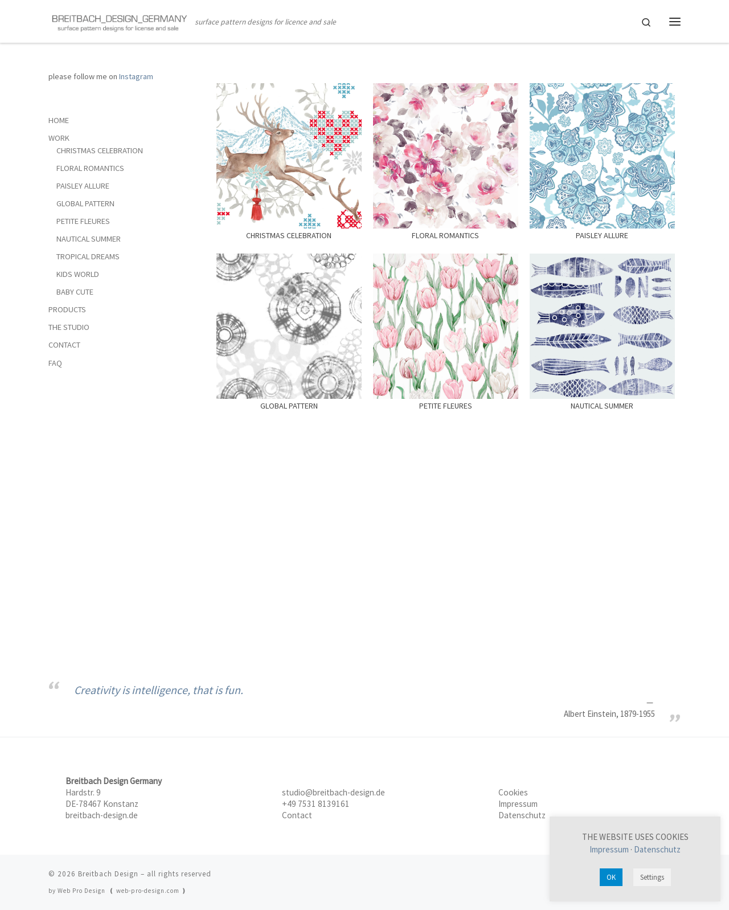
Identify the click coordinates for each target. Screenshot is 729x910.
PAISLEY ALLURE (82, 186)
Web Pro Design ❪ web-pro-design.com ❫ (122, 891)
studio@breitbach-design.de (333, 792)
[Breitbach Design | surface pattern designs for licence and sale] (119, 21)
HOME (58, 120)
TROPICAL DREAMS (88, 256)
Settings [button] (652, 877)
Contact (297, 815)
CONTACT (64, 345)
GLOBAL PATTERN (85, 203)
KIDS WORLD (77, 274)
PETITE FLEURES (83, 221)
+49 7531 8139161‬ (316, 803)
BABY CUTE (74, 292)
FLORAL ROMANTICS (90, 168)
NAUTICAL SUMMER (88, 239)
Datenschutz (522, 815)
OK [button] (611, 877)
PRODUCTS (67, 309)
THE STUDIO (68, 327)
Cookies (513, 792)
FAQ (55, 363)
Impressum (518, 803)
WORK (58, 138)
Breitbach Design (108, 874)
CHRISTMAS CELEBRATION (99, 150)
